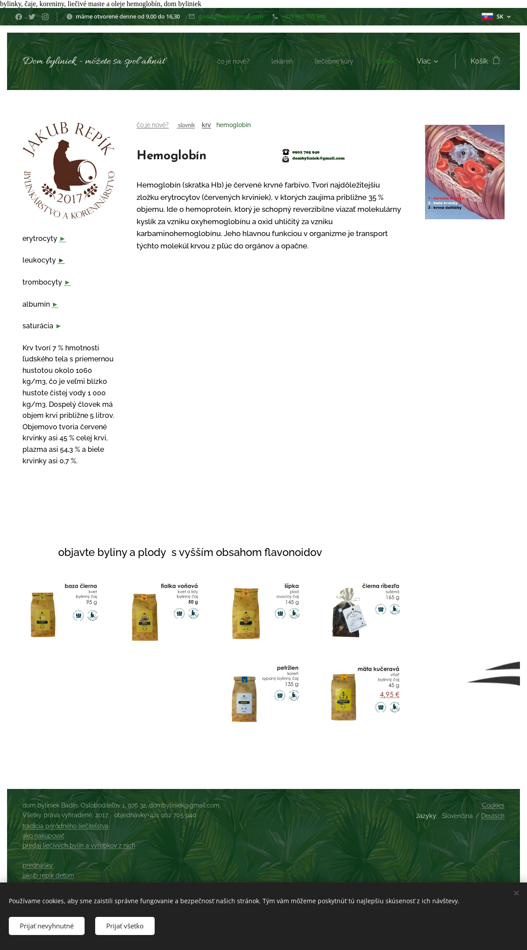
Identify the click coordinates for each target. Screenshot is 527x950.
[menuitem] (224, 61)
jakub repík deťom (48, 875)
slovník (186, 125)
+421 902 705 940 (304, 16)
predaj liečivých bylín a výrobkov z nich (78, 845)
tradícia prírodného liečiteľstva (65, 826)
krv (206, 124)
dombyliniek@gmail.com (230, 16)
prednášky (37, 865)
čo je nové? (153, 124)
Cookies (493, 805)
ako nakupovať (43, 835)
